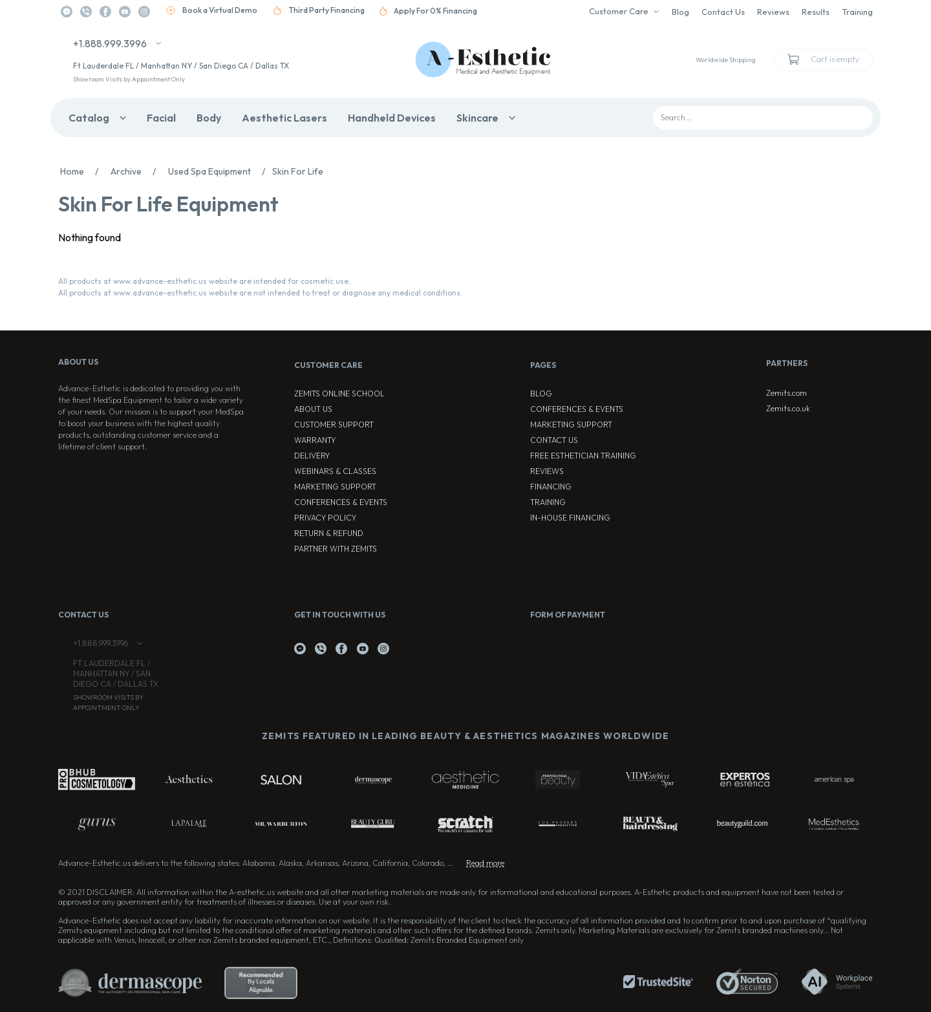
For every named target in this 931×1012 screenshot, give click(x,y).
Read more (485, 863)
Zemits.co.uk (788, 408)
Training (857, 11)
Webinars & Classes (335, 471)
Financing (551, 486)
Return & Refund (328, 533)
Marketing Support (335, 486)
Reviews (773, 11)
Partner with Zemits (335, 549)
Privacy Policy (325, 517)
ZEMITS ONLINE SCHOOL (339, 393)
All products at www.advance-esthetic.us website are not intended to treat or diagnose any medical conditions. (260, 292)
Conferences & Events (340, 502)
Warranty (315, 440)
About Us (313, 409)
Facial (161, 117)
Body (209, 117)
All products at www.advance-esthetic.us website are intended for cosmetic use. (204, 281)
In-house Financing (570, 517)
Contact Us (723, 11)
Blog (680, 11)
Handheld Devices (392, 117)
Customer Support (334, 424)
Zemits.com (786, 393)
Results (815, 11)
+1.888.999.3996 (110, 43)
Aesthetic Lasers (284, 117)
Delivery (312, 455)
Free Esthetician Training (583, 455)
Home (82, 171)
